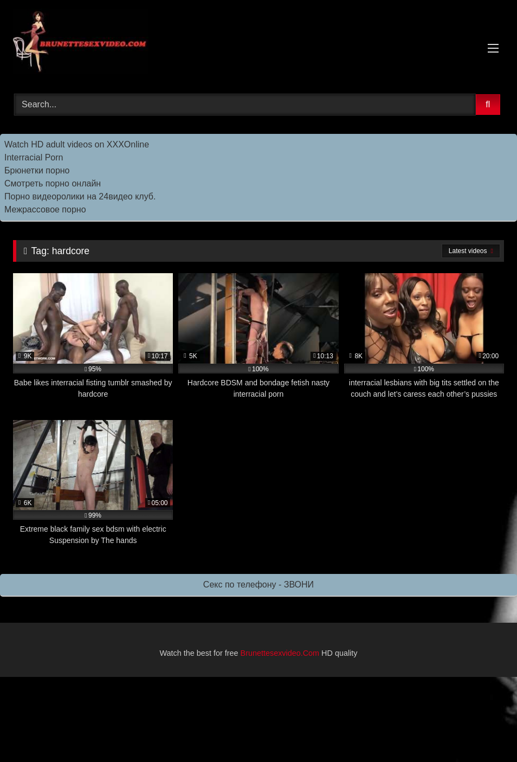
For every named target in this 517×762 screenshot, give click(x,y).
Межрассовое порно (45, 209)
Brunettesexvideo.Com (280, 653)
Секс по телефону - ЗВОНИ (258, 584)
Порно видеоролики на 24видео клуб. (80, 196)
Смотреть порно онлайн (52, 183)
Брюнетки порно (37, 170)
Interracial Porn (33, 157)
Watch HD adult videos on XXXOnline (76, 144)
